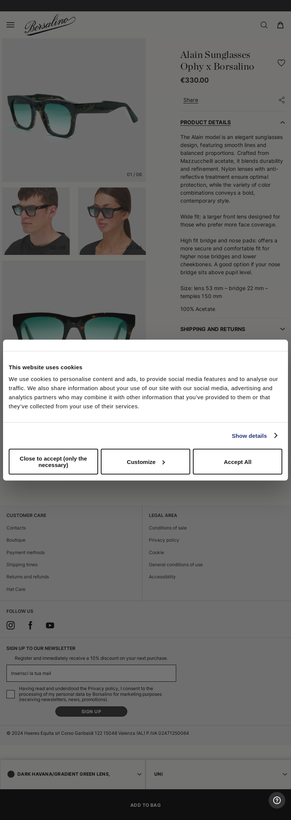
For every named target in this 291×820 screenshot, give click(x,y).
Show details (249, 435)
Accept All (238, 461)
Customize (146, 461)
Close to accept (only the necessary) (53, 461)
